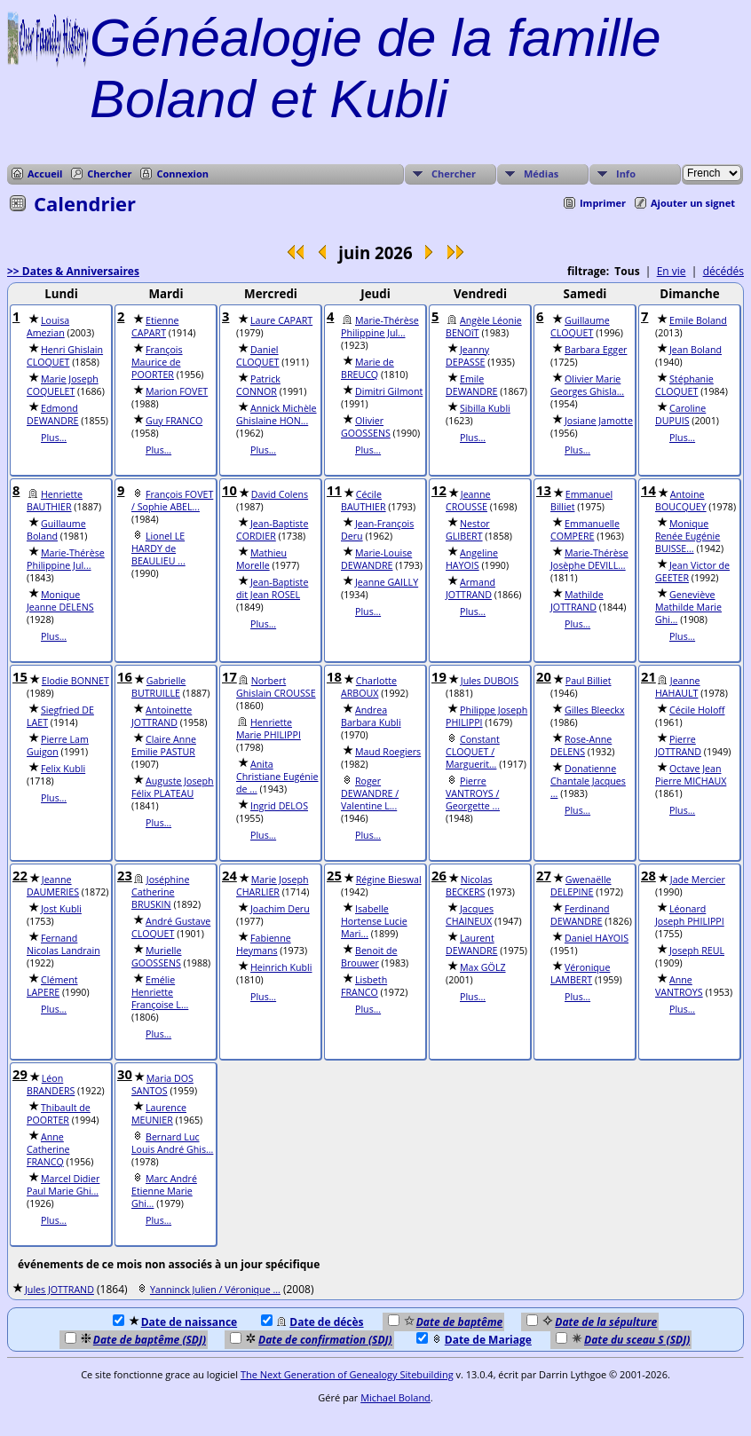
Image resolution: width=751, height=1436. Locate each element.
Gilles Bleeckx (594, 710)
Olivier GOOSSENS (366, 426)
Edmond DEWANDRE (53, 414)
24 (229, 875)
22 (20, 875)
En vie (671, 271)
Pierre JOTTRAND (678, 745)
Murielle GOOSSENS (156, 956)
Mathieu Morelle (261, 559)
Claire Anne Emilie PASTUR (163, 745)
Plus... (54, 437)
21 (648, 676)
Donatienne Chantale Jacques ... (588, 781)
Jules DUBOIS (489, 681)
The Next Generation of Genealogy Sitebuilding (347, 1374)
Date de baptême (445, 1321)
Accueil (45, 173)
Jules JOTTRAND (59, 1289)
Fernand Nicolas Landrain (63, 944)
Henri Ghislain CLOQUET (65, 355)
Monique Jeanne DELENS (60, 600)
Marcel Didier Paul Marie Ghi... (63, 1184)
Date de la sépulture (591, 1321)
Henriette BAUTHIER (55, 500)
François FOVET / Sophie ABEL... (172, 500)
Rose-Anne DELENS (581, 745)
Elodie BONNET (75, 681)
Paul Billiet (588, 681)
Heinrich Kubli (281, 967)
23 (124, 875)
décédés (723, 271)
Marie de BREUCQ (367, 368)
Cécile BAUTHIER (363, 500)
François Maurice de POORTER (157, 362)
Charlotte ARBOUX (369, 687)
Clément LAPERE (52, 986)
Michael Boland (395, 1397)
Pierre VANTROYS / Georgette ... (473, 793)
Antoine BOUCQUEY (681, 500)
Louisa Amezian (48, 326)
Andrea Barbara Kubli (371, 716)
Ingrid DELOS (279, 806)
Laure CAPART (281, 320)
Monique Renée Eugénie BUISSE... (687, 536)
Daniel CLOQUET (257, 355)
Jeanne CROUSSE (468, 500)
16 (124, 676)
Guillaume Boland (56, 529)
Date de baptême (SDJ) (135, 1339)
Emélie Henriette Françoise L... (159, 992)
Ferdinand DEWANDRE (580, 915)
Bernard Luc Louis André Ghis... (172, 1143)
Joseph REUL (696, 950)
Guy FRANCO (174, 420)
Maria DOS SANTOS (162, 1084)
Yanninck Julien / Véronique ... (215, 1289)
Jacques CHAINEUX (470, 915)
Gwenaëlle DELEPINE (581, 885)
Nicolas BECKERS (469, 885)
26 (439, 875)
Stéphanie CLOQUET (684, 385)
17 (229, 676)
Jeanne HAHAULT (677, 687)
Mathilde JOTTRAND (577, 600)
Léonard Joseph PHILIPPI (689, 915)
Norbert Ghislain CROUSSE (276, 687)
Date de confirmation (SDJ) (311, 1339)
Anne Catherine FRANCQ (48, 1149)
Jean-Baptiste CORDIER (272, 529)
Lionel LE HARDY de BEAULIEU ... (158, 548)
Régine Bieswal (389, 879)
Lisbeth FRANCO (364, 986)
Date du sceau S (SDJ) (623, 1339)
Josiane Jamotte (599, 420)
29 (20, 1074)
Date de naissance (175, 1321)
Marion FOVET (177, 391)
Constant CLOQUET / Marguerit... (473, 751)
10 (229, 490)
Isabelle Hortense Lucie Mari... (374, 921)
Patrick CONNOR (258, 385)
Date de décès (312, 1321)
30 (124, 1074)
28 (648, 875)
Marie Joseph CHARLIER (272, 885)
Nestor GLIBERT (468, 529)
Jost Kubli (61, 909)
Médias (541, 173)
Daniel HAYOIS (596, 938)
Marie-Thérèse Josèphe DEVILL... (589, 559)
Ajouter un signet (693, 202)
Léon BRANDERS (51, 1084)
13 (543, 490)
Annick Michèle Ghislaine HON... (276, 414)
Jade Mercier (697, 879)
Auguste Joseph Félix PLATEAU (172, 787)
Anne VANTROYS (679, 986)
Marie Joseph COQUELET (63, 385)
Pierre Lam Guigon (58, 745)
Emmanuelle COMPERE (585, 529)
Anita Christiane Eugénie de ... (277, 776)
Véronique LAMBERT (580, 973)
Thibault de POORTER (59, 1113)
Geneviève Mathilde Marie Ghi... (688, 607)
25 (334, 875)
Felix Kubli (63, 768)
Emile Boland (698, 320)
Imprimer (603, 202)
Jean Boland (695, 349)
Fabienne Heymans (263, 944)
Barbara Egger (596, 349)
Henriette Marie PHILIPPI (268, 728)
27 (543, 875)
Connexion (182, 173)
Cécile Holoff (696, 710)
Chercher (109, 173)
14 (648, 490)
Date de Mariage (474, 1339)
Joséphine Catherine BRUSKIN (160, 892)
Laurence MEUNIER (158, 1113)
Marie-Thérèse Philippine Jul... (380, 326)
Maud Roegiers (388, 752)
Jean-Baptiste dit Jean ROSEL (272, 588)
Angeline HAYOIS (472, 559)
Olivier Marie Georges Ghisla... (587, 385)
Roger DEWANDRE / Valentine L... (370, 793)
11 (334, 490)
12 (439, 490)
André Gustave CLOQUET (170, 927)
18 (334, 676)
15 (20, 676)
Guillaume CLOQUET (580, 326)
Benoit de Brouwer (369, 956)
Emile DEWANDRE (472, 385)
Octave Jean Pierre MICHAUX (690, 774)
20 (543, 676)
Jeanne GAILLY (386, 582)
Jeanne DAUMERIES (53, 885)
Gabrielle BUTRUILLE (158, 687)
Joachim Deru (280, 909)
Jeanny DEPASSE (467, 355)
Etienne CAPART (154, 326)
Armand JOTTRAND (470, 588)
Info (626, 173)
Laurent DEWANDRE (472, 944)
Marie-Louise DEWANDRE (376, 559)
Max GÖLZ (483, 967)
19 (439, 676)
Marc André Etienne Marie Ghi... (164, 1191)
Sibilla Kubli (485, 408)
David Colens (279, 494)
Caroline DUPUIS (680, 414)
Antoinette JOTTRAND (161, 716)
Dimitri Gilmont (389, 391)
